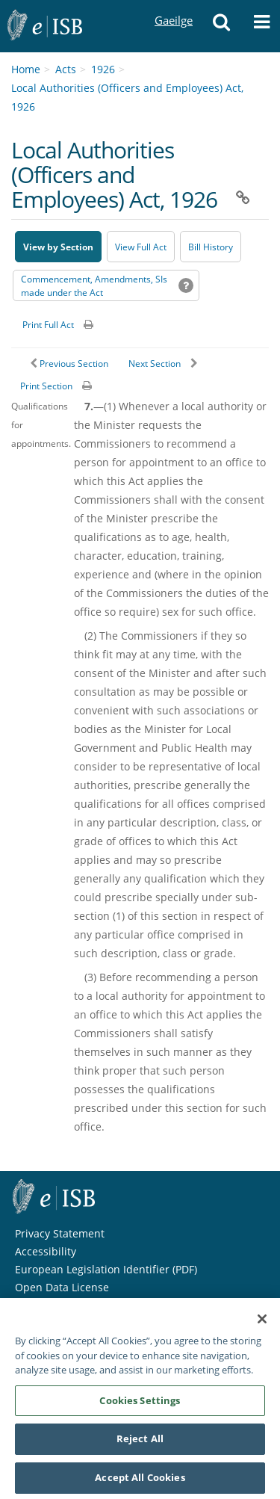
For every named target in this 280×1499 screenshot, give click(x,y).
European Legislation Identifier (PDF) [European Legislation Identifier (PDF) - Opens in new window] (106, 1269)
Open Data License (62, 1287)
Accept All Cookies (139, 1482)
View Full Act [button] (141, 247)
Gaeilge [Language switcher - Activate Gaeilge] (173, 6)
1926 (103, 69)
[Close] (262, 1323)
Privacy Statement (60, 1233)
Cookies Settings (139, 1404)
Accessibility (45, 1251)
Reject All (140, 1443)
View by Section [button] (58, 247)
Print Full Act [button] (48, 324)
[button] (221, 26)
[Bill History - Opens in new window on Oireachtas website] (210, 246)
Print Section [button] (46, 386)
